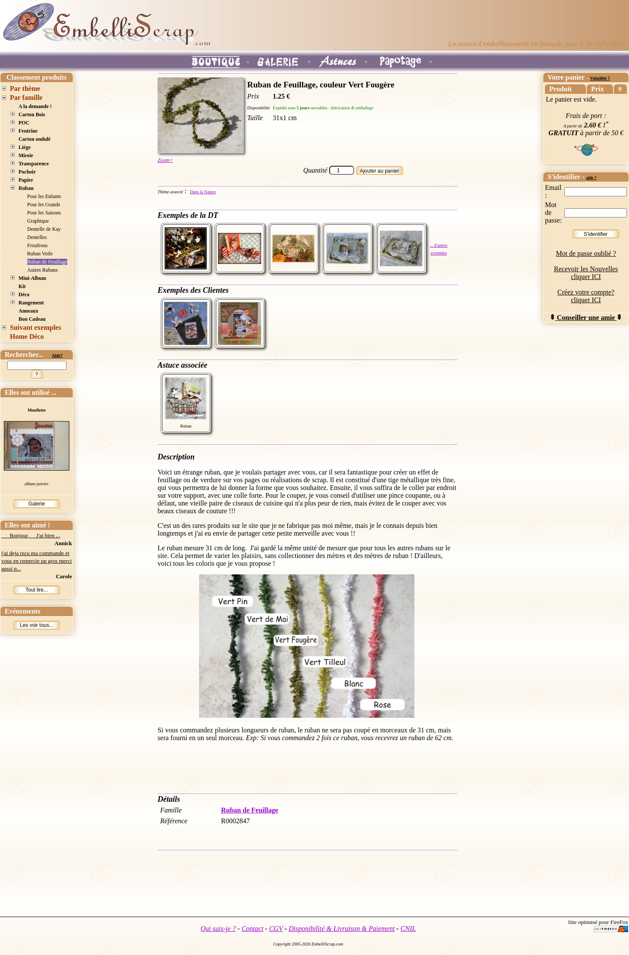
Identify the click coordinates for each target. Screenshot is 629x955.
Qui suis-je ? (218, 928)
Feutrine (28, 131)
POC (24, 123)
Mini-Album (32, 278)
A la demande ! (35, 106)
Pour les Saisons (44, 213)
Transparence (34, 164)
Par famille (26, 97)
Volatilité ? (600, 78)
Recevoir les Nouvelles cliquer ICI (586, 272)
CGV (276, 928)
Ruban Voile (40, 254)
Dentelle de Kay (44, 229)
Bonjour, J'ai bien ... (30, 535)
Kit (22, 286)
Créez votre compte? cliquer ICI (585, 296)
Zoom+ (165, 160)
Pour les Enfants (44, 196)
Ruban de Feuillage (47, 262)
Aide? (57, 355)
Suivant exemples (35, 327)
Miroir (26, 155)
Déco (24, 294)
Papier (26, 180)
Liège (25, 147)
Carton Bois (32, 115)
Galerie (36, 504)
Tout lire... (36, 590)
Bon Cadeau (32, 319)
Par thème (25, 88)
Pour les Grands (43, 205)
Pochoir (27, 172)
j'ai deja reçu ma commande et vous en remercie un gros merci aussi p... (36, 561)
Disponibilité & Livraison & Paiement (342, 928)
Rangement (31, 303)
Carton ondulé (34, 139)
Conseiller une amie (586, 317)
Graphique (38, 221)
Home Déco (27, 336)
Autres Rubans (42, 270)
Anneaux (28, 311)
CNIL (408, 928)
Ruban (26, 188)
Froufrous (37, 245)
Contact (253, 928)
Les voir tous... (36, 625)
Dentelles (37, 237)
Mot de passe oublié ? (586, 253)
